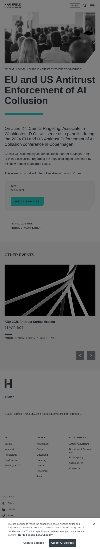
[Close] (94, 527)
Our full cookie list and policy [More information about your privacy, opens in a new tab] (35, 538)
